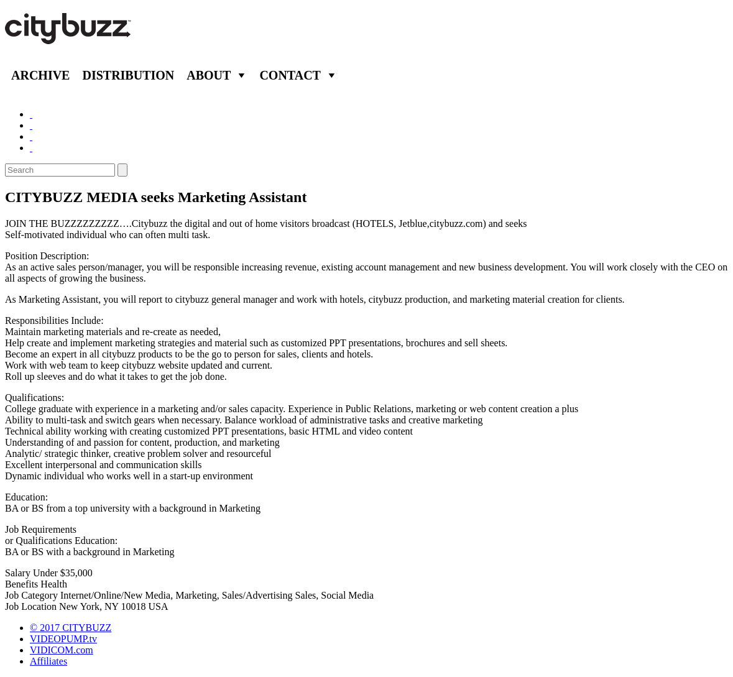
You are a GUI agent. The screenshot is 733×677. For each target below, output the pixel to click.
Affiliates (48, 661)
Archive (40, 75)
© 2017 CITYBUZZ (70, 627)
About (209, 75)
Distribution (128, 75)
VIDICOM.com (61, 650)
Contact (290, 75)
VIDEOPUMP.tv (63, 638)
